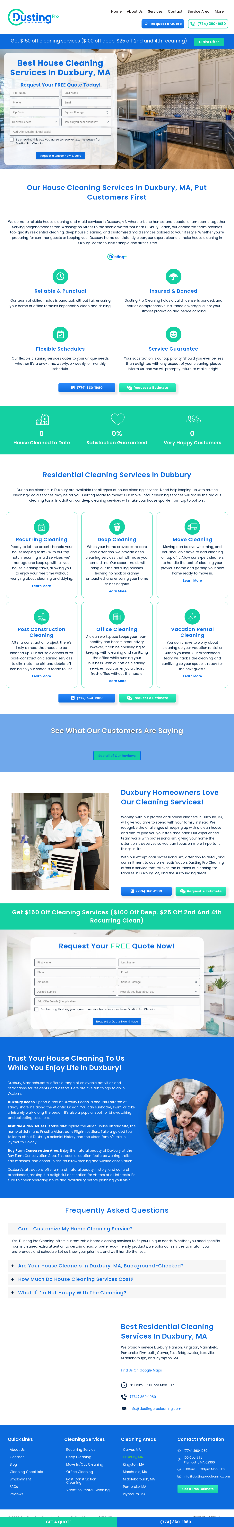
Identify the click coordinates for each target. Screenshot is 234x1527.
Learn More (41, 586)
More (219, 11)
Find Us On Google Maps (141, 1370)
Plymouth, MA (134, 1494)
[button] (117, 1229)
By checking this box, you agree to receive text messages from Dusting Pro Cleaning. (59, 141)
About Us (135, 11)
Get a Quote (58, 1522)
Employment (20, 1479)
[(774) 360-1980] (86, 387)
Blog (13, 1464)
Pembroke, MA (134, 1486)
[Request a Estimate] (147, 387)
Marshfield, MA (135, 1472)
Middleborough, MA (139, 1479)
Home (116, 11)
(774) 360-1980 (143, 1396)
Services (155, 11)
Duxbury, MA (133, 1457)
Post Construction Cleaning (81, 1481)
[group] (41, 430)
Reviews (16, 1494)
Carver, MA (132, 1449)
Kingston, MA (133, 1464)
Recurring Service (81, 1449)
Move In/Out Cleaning (84, 1464)
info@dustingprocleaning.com (155, 1408)
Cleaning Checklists (26, 1472)
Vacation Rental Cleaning (88, 1490)
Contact (175, 11)
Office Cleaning (79, 1472)
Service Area (199, 11)
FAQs (14, 1486)
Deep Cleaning (78, 1457)
